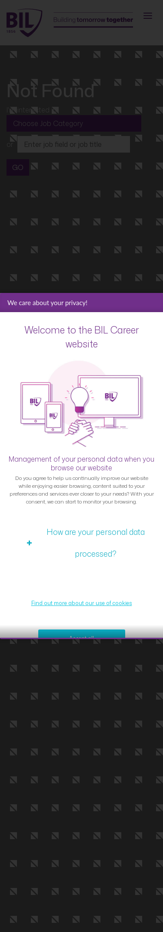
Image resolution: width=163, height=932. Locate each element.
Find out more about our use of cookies (81, 618)
